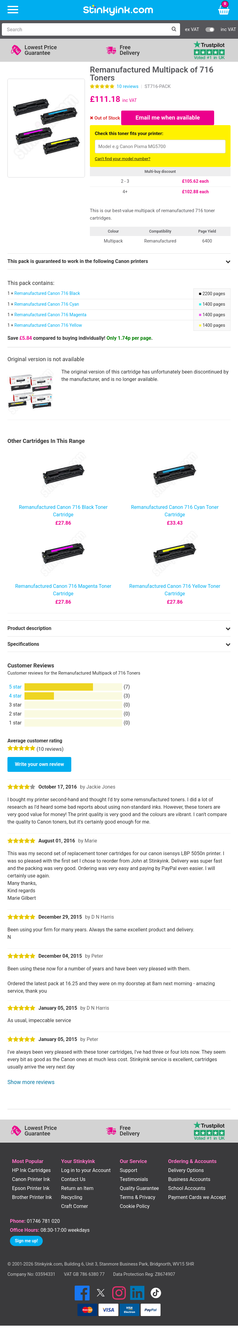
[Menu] (12, 10)
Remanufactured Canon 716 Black (47, 294)
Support (128, 1171)
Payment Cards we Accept (197, 1198)
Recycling (71, 1198)
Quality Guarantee (139, 1189)
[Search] (85, 29)
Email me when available (168, 118)
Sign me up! (26, 1241)
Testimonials (134, 1180)
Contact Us (73, 1180)
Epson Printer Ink (31, 1189)
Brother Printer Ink (32, 1198)
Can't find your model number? (122, 159)
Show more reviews (31, 1083)
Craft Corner (74, 1207)
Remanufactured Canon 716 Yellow (48, 326)
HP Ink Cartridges (31, 1171)
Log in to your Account (86, 1171)
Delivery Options (186, 1171)
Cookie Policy (134, 1207)
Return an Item (77, 1189)
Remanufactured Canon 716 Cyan (46, 304)
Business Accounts (189, 1180)
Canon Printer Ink (31, 1180)
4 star (15, 696)
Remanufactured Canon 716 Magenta (50, 315)
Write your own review (39, 765)
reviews (128, 86)
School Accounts (186, 1189)
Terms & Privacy (137, 1198)
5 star (15, 687)
